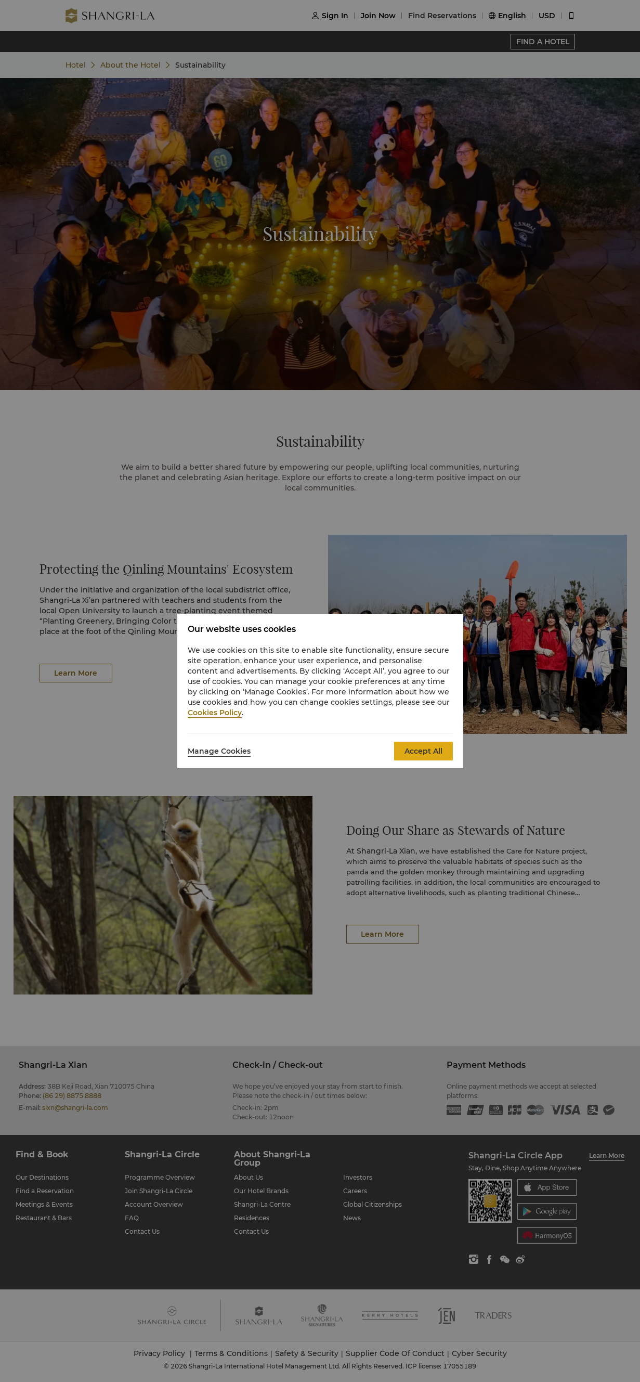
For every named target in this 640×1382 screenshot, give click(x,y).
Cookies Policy (215, 712)
